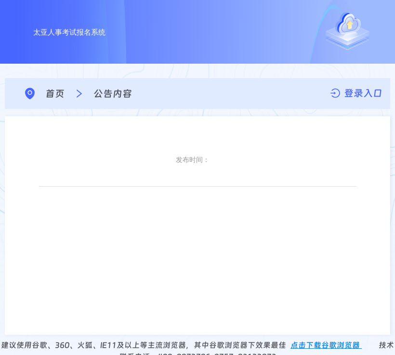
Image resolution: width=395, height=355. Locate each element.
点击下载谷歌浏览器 (326, 345)
